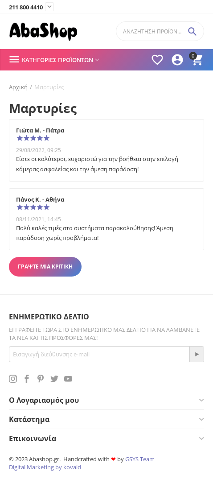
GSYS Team (140, 459)
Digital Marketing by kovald (45, 467)
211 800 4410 (26, 7)
